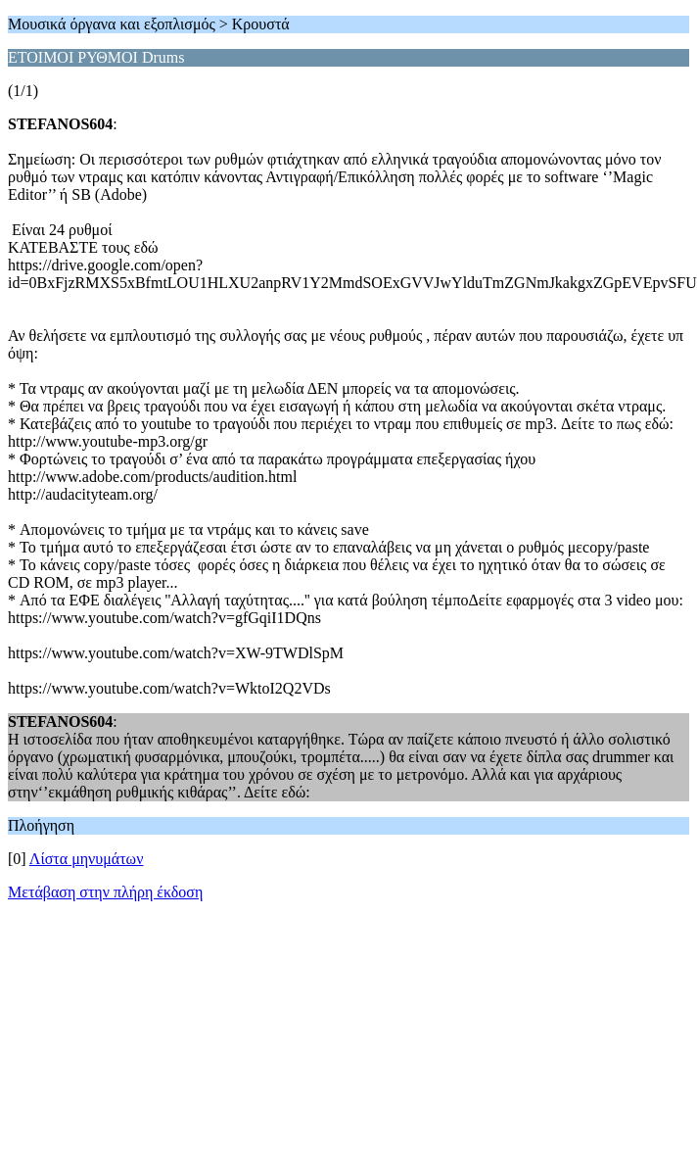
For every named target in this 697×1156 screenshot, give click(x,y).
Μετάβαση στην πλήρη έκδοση (105, 892)
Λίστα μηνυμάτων (86, 858)
